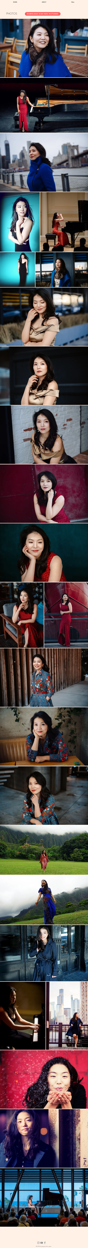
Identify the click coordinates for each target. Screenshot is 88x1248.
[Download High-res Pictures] (43, 14)
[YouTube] (41, 1242)
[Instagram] (38, 1242)
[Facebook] (44, 1242)
